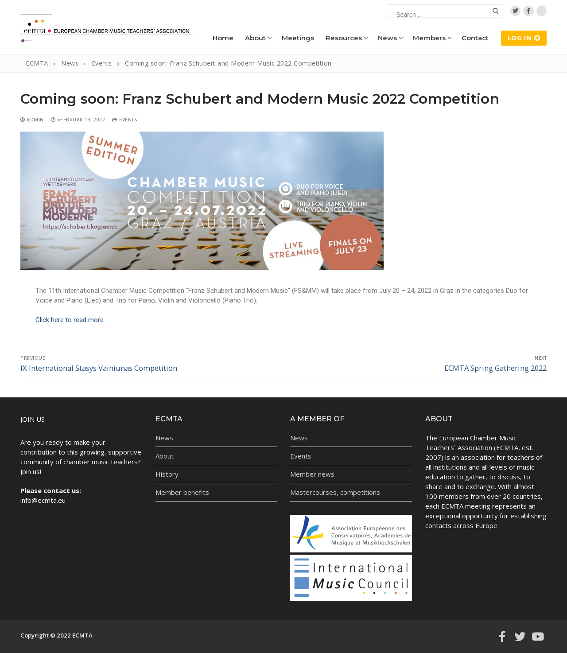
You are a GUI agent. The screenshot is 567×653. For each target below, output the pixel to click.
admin (32, 119)
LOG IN (524, 37)
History (167, 474)
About (164, 455)
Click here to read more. (70, 320)
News (164, 437)
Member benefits (182, 492)
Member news (312, 474)
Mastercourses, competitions (335, 492)
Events (124, 119)
